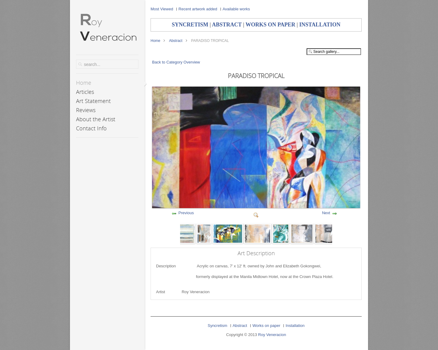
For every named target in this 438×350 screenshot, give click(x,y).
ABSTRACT (227, 25)
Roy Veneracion (272, 334)
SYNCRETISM (190, 25)
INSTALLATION (319, 25)
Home (155, 41)
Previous (186, 213)
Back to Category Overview (176, 62)
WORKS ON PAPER (270, 25)
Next (326, 213)
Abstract (175, 41)
